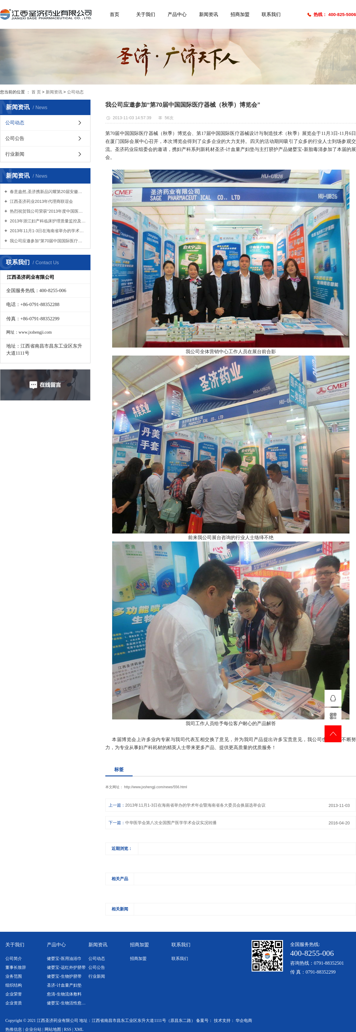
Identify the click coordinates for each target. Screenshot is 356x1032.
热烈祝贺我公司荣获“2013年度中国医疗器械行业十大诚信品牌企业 (47, 211)
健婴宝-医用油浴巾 (64, 958)
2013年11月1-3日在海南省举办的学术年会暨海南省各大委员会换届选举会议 (47, 230)
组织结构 (13, 985)
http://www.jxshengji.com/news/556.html (155, 787)
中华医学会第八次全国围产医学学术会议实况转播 (171, 822)
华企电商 (244, 1020)
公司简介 (13, 958)
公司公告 (14, 138)
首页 (114, 14)
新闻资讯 (208, 14)
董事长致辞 (15, 967)
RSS (67, 1029)
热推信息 (14, 1029)
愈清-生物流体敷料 (64, 994)
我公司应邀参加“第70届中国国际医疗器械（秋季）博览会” (47, 240)
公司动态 (75, 92)
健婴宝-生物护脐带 (64, 976)
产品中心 (177, 14)
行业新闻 (14, 154)
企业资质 (13, 1003)
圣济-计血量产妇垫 (64, 985)
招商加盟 (240, 14)
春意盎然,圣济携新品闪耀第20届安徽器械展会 (47, 191)
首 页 (36, 92)
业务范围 (13, 976)
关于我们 (145, 14)
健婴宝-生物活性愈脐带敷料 (67, 1003)
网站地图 (53, 1029)
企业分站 (33, 1029)
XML (78, 1029)
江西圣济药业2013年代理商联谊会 (41, 201)
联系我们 (271, 14)
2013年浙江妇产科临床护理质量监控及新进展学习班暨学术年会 (47, 221)
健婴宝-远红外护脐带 (66, 967)
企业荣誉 (13, 994)
